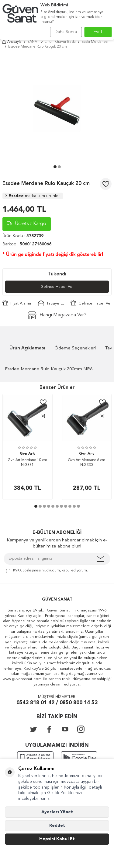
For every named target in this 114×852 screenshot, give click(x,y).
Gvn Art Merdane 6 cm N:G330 (86, 462)
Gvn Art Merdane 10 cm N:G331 (27, 462)
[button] (55, 166)
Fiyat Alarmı (16, 303)
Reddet (57, 825)
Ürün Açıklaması (27, 348)
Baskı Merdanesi (94, 42)
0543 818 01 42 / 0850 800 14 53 (57, 703)
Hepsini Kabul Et (57, 839)
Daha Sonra (66, 32)
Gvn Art (27, 454)
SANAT (33, 42)
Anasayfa (12, 42)
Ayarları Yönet (57, 812)
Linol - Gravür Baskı (60, 42)
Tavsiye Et (51, 303)
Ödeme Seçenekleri (75, 348)
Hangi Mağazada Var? (57, 315)
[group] (57, 108)
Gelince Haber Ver (57, 287)
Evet (98, 32)
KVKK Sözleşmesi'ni (29, 570)
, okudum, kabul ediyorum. (47, 571)
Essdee (32, 196)
